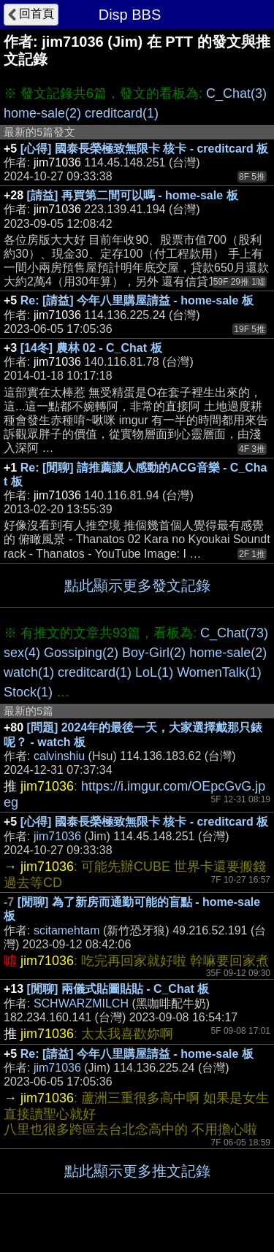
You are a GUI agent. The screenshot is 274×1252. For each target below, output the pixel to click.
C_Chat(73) (234, 633)
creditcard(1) (122, 113)
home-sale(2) (42, 113)
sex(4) (22, 652)
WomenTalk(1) (219, 672)
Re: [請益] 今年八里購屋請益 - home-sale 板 (137, 300)
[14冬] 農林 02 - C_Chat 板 (91, 348)
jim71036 (57, 836)
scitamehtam (67, 930)
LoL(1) (154, 672)
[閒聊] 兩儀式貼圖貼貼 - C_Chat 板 (118, 989)
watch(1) (29, 672)
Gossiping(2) (81, 652)
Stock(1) (28, 692)
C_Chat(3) (236, 93)
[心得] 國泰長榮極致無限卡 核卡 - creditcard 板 (144, 148)
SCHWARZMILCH (81, 1003)
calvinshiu (59, 756)
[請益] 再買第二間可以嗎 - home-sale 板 (132, 195)
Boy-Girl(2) (154, 652)
